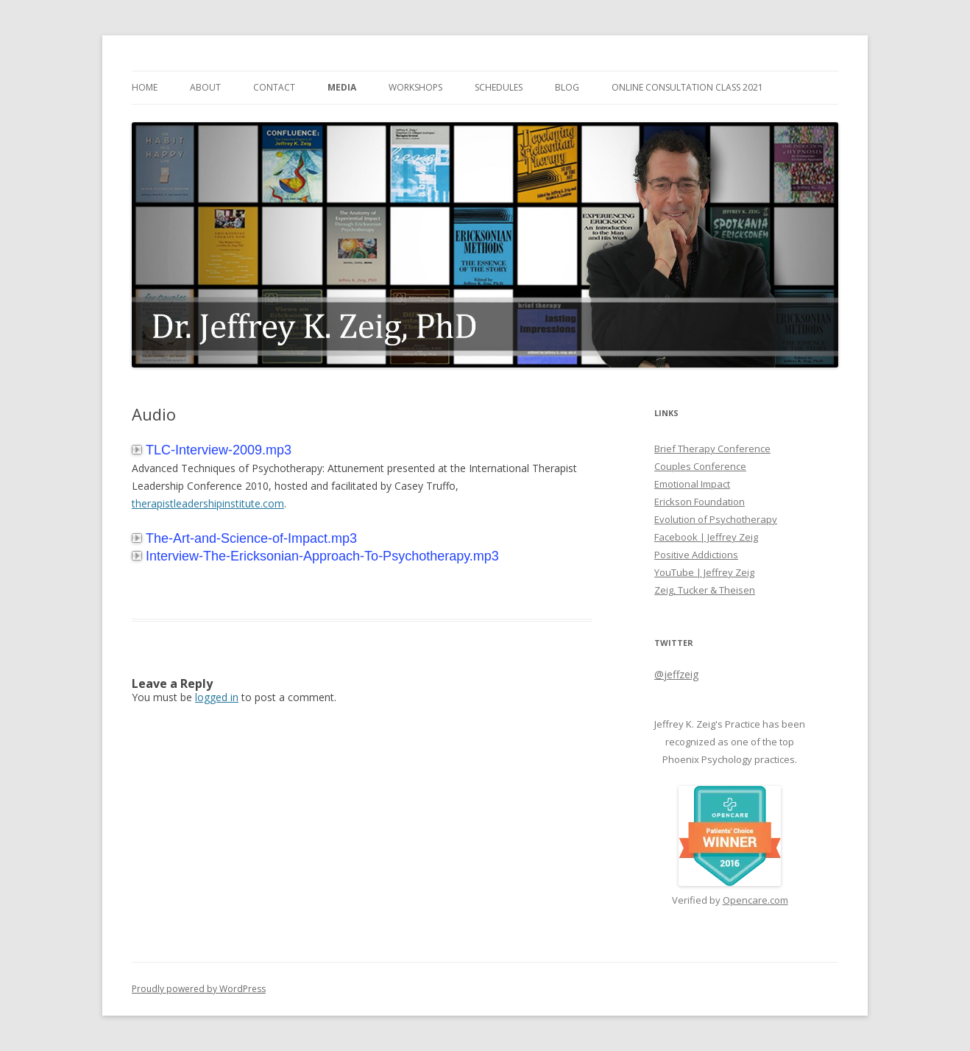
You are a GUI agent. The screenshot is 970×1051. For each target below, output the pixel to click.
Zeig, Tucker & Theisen (704, 590)
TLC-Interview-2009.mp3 (211, 450)
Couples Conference (700, 466)
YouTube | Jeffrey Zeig (704, 572)
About (205, 87)
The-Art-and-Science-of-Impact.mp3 (244, 538)
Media (342, 87)
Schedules (499, 87)
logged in (216, 697)
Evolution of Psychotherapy (715, 519)
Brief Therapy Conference (712, 448)
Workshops (415, 87)
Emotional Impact (692, 484)
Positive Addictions (696, 554)
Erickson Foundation (699, 501)
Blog (567, 87)
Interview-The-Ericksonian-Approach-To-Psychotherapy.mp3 (315, 556)
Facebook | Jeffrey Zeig (706, 537)
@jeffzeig (676, 674)
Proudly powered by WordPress (199, 989)
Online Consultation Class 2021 (687, 87)
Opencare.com (755, 900)
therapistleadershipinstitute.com (208, 503)
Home (144, 87)
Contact (274, 87)
